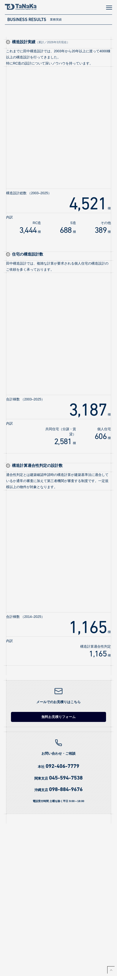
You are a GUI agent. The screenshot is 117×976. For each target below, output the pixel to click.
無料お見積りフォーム (58, 717)
